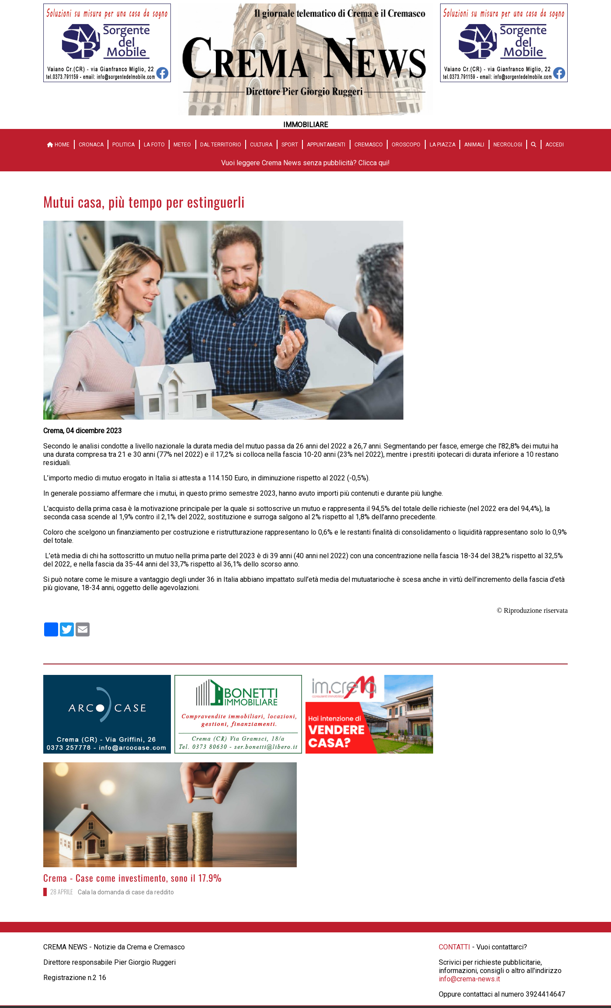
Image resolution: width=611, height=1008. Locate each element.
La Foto (154, 145)
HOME (58, 145)
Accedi (554, 145)
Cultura (261, 145)
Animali (474, 145)
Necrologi (507, 145)
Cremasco (368, 145)
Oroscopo (406, 145)
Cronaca (91, 145)
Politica (123, 145)
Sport (289, 145)
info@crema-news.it (469, 979)
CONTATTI (454, 947)
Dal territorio (220, 145)
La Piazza (442, 145)
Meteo (182, 145)
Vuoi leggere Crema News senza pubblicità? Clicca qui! (305, 163)
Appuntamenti (326, 145)
